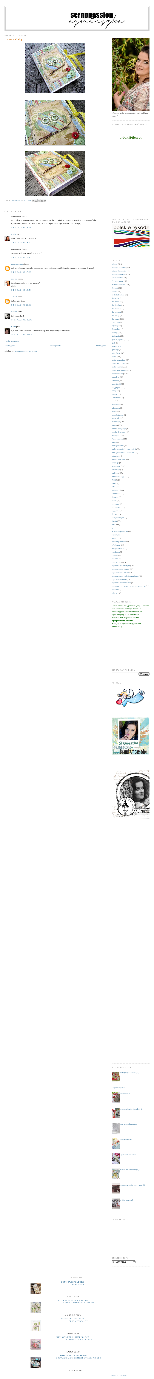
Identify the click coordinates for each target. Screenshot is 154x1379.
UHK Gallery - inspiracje (72, 1337)
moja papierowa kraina (73, 1300)
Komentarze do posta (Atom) (25, 351)
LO (113, 401)
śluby (114, 514)
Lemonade (116, 398)
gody (114, 343)
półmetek (115, 456)
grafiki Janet (117, 346)
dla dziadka (116, 305)
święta (114, 521)
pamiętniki (116, 435)
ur (112, 528)
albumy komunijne (119, 271)
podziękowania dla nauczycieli (124, 449)
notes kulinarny (126, 1139)
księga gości (116, 387)
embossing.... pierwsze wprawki (132, 1185)
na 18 (114, 411)
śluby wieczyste (118, 517)
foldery (114, 332)
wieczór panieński (119, 541)
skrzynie (115, 497)
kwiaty (114, 394)
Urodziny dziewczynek (78, 1339)
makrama (115, 404)
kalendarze (116, 353)
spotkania (115, 504)
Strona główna (55, 345)
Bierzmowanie (117, 281)
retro (114, 487)
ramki (114, 483)
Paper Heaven (117, 439)
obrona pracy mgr (119, 428)
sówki (114, 500)
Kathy (13, 234)
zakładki (115, 559)
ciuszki (114, 291)
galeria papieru (117, 339)
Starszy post (101, 345)
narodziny (116, 421)
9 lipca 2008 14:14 (21, 227)
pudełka (115, 473)
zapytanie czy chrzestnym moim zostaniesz (129, 586)
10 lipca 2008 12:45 (21, 320)
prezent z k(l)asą (118, 459)
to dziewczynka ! (126, 1200)
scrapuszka (116, 494)
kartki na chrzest (118, 363)
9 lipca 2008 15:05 (21, 257)
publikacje (116, 470)
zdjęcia (114, 593)
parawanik (78, 1284)
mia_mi (14, 279)
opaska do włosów (119, 432)
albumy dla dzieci (119, 267)
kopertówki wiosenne (128, 1154)
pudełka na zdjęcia (119, 476)
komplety (115, 377)
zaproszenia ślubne (119, 579)
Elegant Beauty (78, 1321)
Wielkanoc (116, 545)
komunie (115, 380)
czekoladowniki (118, 295)
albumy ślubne (117, 278)
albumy (115, 264)
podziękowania (118, 445)
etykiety (115, 326)
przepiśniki (116, 466)
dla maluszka (125, 1094)
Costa (13, 326)
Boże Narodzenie (118, 284)
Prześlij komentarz (12, 341)
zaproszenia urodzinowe (121, 583)
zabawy (115, 555)
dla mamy (116, 315)
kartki (114, 356)
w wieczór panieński (120, 531)
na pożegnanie (117, 415)
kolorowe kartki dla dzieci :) (131, 1109)
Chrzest (115, 288)
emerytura (116, 322)
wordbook (116, 552)
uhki (113, 524)
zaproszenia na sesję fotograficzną (125, 576)
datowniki (116, 298)
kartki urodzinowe (119, 370)
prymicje (115, 463)
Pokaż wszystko (119, 1376)
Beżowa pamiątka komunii (78, 1303)
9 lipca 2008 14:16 (21, 242)
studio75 (115, 511)
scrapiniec (116, 490)
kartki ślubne (117, 367)
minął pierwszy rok (117, 1088)
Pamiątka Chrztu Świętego (130, 1170)
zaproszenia (116, 562)
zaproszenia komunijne (121, 566)
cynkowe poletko (73, 1282)
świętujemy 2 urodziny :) (129, 1072)
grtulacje (115, 349)
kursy (114, 391)
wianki (114, 538)
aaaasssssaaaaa (17, 264)
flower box (116, 329)
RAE (114, 480)
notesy (114, 425)
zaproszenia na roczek (120, 572)
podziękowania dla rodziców (123, 452)
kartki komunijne (118, 360)
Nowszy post (10, 345)
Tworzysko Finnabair (73, 1355)
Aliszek (14, 297)
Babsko (14, 312)
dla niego (115, 319)
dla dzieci (115, 308)
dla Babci (115, 302)
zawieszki (115, 589)
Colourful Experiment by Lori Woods (78, 1358)
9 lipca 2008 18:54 (21, 290)
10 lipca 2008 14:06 (21, 335)
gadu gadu (116, 336)
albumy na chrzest (119, 274)
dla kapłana (116, 312)
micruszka (116, 408)
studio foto (116, 507)
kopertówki (116, 384)
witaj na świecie (118, 548)
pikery (114, 442)
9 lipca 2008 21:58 (21, 305)
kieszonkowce (117, 374)
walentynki (116, 535)
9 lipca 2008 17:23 (21, 272)
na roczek (115, 418)
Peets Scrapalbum (73, 1319)
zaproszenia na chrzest (120, 569)
